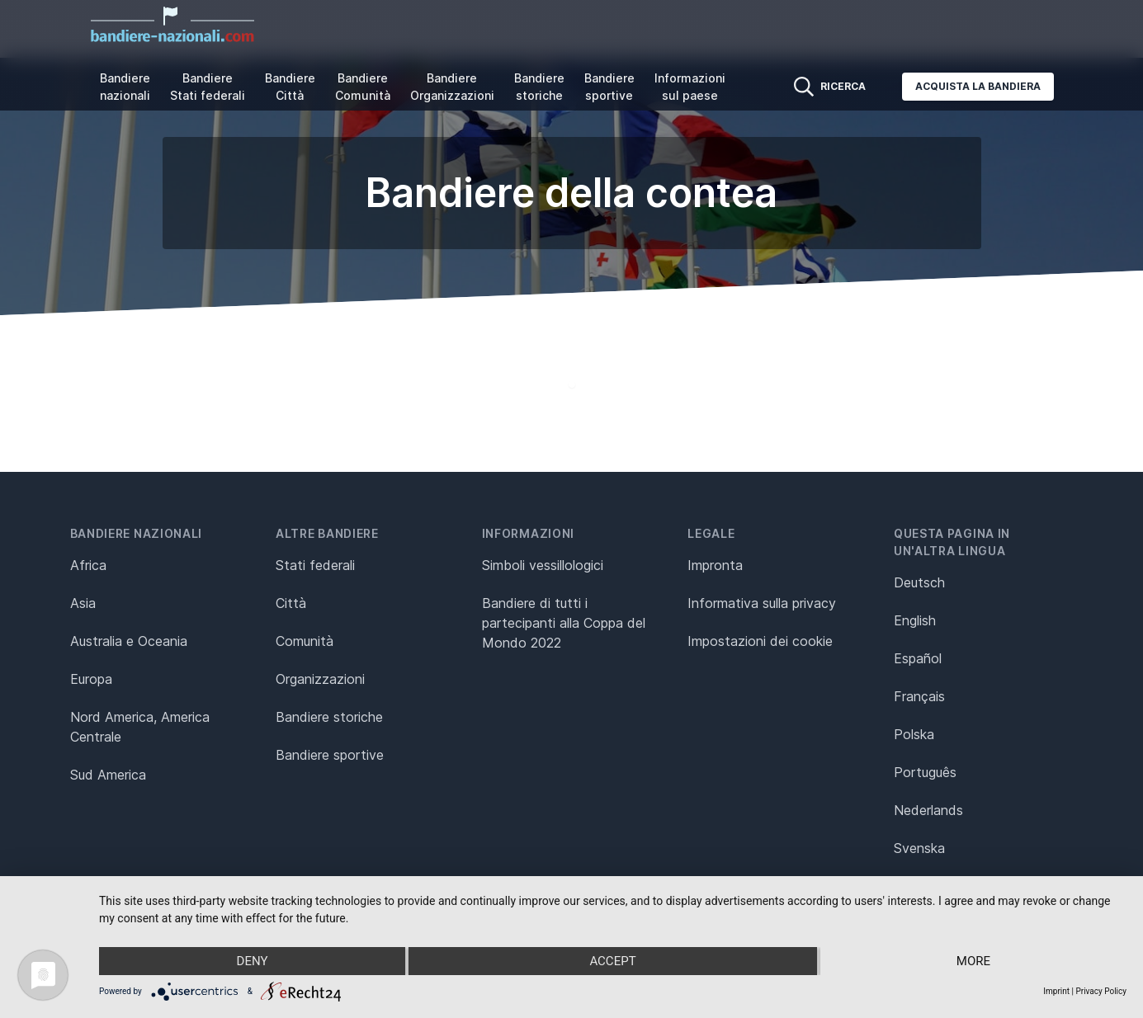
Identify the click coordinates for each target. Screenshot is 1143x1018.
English (915, 620)
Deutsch (919, 582)
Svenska (919, 848)
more (973, 961)
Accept (612, 961)
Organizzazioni (320, 679)
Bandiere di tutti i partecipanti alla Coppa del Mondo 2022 (563, 623)
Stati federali (315, 565)
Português (925, 772)
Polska (914, 734)
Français (919, 696)
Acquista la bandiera (978, 86)
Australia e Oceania (128, 641)
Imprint (1056, 991)
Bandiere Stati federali (207, 86)
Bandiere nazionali (125, 86)
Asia (83, 603)
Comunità (304, 641)
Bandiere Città (290, 86)
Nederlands (928, 810)
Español (918, 658)
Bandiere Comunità (362, 86)
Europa (91, 679)
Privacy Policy (1100, 991)
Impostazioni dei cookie (760, 641)
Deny (252, 961)
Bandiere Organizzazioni (452, 86)
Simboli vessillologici (542, 565)
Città (291, 603)
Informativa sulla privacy (761, 603)
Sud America (108, 774)
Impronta (715, 565)
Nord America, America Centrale (140, 727)
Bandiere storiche (539, 86)
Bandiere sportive (609, 86)
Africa (88, 565)
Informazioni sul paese (689, 86)
